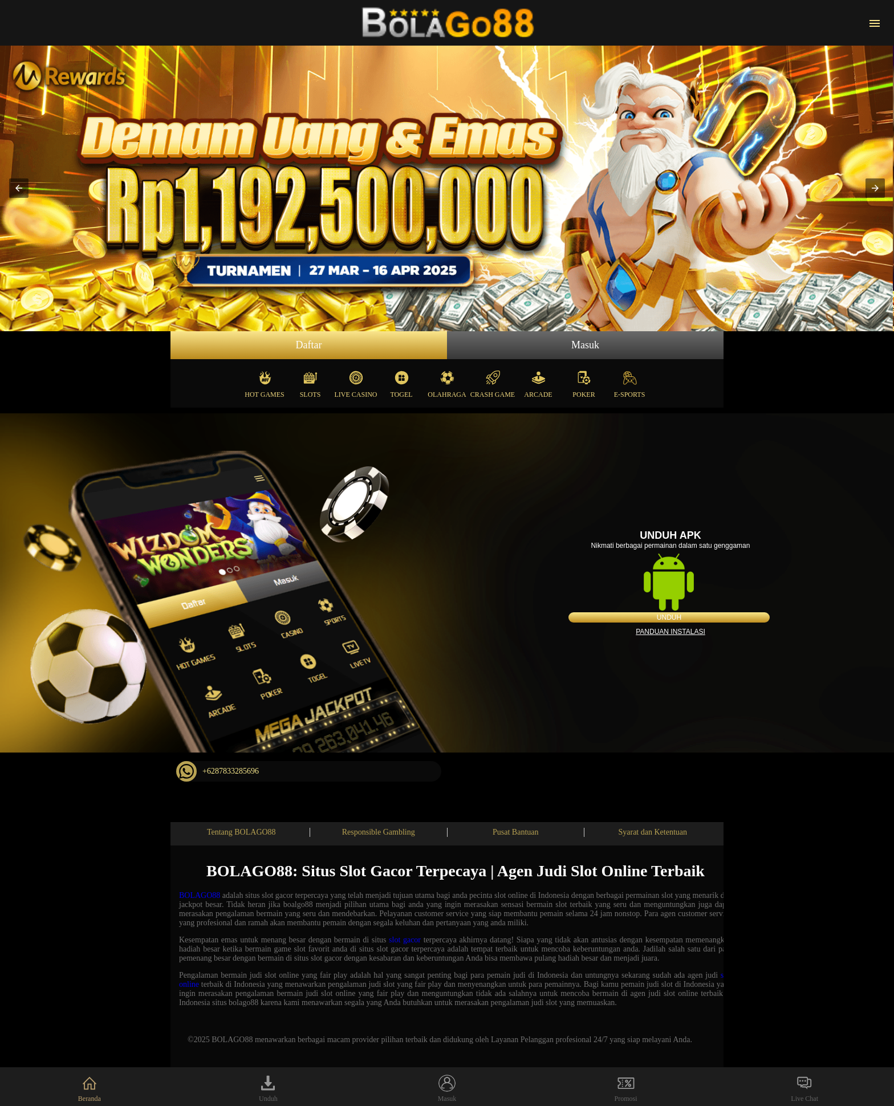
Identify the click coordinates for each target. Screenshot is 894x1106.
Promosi (626, 1089)
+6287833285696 (217, 771)
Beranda (89, 1089)
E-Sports (629, 382)
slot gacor (405, 940)
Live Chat (804, 1089)
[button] (19, 188)
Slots (310, 382)
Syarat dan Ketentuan (652, 832)
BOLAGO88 (199, 895)
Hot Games (264, 382)
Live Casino (356, 382)
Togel (401, 382)
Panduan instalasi (670, 632)
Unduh (669, 617)
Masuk (585, 345)
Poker (583, 382)
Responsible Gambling (378, 832)
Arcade (538, 382)
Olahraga (447, 382)
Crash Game (492, 382)
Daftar (309, 345)
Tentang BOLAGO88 (241, 832)
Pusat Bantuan (516, 832)
